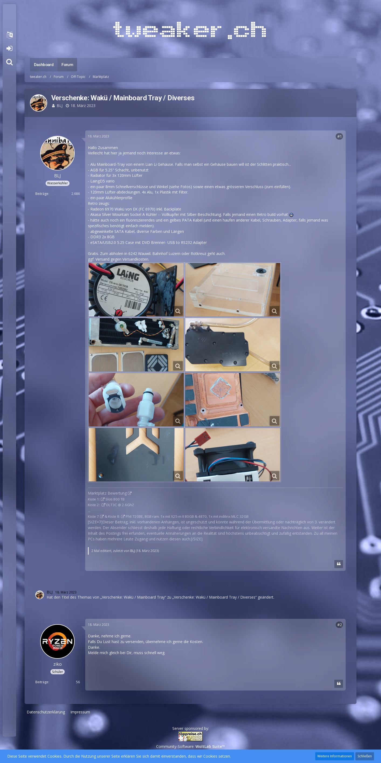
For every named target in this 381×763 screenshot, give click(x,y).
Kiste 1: (94, 499)
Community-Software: (190, 746)
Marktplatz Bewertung (107, 493)
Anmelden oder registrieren (9, 48)
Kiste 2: (94, 504)
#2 (339, 624)
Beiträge (41, 193)
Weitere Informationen (334, 756)
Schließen (365, 756)
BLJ (60, 105)
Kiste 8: (114, 516)
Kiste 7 (93, 516)
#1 (339, 136)
